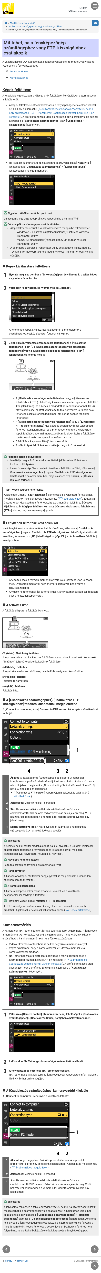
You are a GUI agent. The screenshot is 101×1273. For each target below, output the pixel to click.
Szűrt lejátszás (72, 498)
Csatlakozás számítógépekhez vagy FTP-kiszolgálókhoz (35, 26)
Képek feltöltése (19, 71)
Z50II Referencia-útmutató (22, 23)
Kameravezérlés (19, 77)
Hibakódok (24, 796)
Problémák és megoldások (31, 1167)
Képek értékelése (80, 910)
